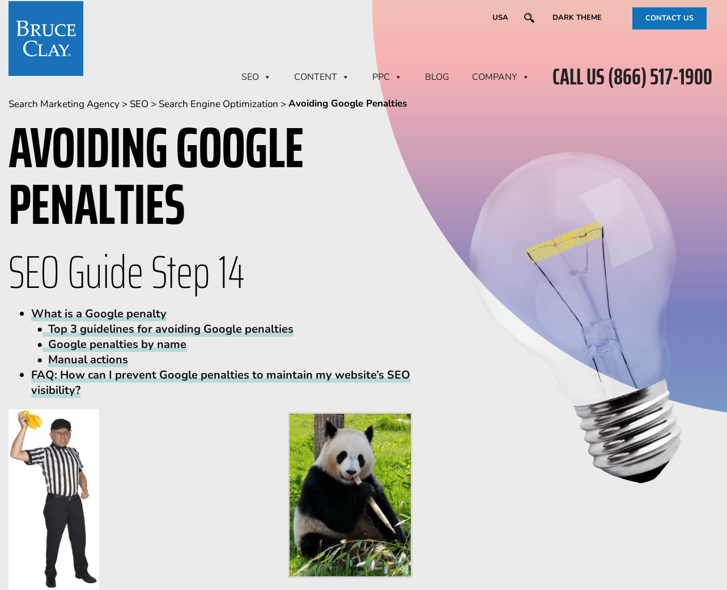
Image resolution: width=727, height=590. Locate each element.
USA (500, 17)
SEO (256, 77)
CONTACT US (669, 18)
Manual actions (88, 359)
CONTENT (322, 77)
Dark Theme (577, 17)
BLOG (437, 77)
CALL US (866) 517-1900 (632, 77)
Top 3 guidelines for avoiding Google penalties (168, 329)
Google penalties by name (114, 344)
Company (501, 77)
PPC (387, 77)
